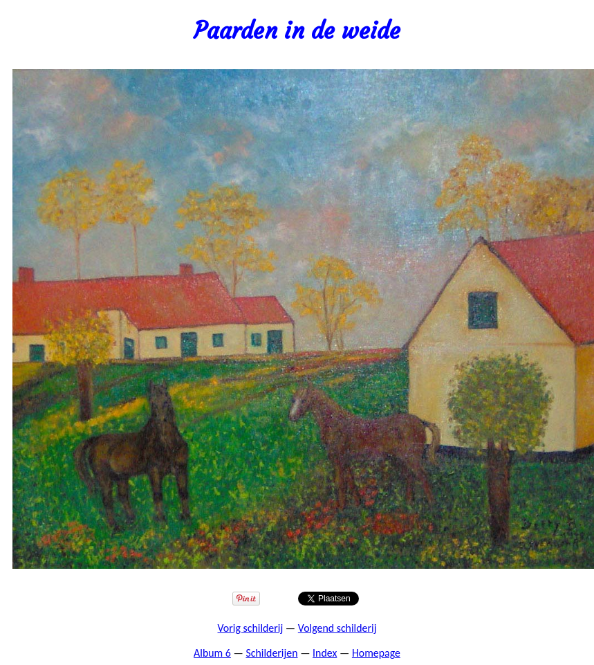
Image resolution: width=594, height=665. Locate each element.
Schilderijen (271, 652)
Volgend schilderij (337, 628)
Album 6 (212, 652)
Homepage (376, 652)
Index (325, 652)
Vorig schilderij (251, 628)
